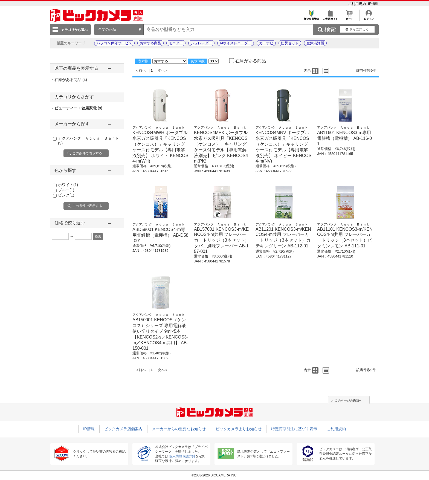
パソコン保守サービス (114, 43)
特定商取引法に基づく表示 (294, 429)
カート (349, 17)
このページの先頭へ (348, 400)
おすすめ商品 (150, 43)
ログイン (369, 17)
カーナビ (266, 43)
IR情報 (373, 4)
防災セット (290, 43)
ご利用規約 (357, 4)
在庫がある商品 (70, 79)
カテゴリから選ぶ (74, 30)
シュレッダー (201, 43)
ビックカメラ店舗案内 (123, 429)
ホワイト (68, 185)
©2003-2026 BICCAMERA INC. (214, 475)
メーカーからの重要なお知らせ (179, 429)
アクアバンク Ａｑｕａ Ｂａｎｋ (158, 127)
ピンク (66, 195)
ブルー (66, 190)
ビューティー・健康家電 (78, 108)
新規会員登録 (311, 17)
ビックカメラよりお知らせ (239, 429)
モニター (176, 43)
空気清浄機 (315, 43)
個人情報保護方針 (182, 456)
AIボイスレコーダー (235, 43)
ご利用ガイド (330, 17)
